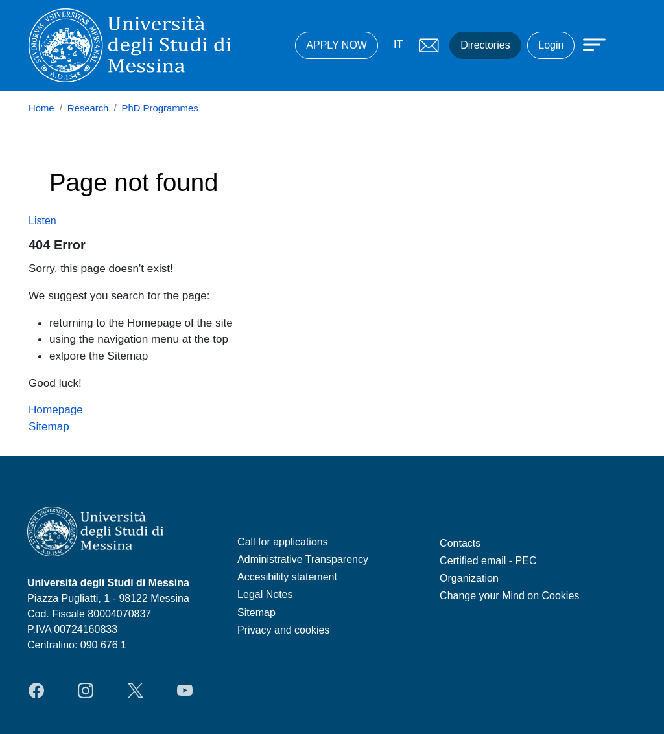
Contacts (460, 543)
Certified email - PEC (488, 560)
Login (550, 45)
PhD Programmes (160, 108)
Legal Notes (264, 594)
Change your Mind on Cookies (509, 595)
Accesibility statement (287, 576)
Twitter (135, 690)
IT (398, 44)
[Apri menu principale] (588, 43)
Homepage (56, 409)
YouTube (185, 690)
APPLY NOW (336, 45)
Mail (428, 45)
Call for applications (282, 541)
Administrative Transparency (302, 559)
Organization (469, 578)
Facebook (36, 690)
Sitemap (49, 426)
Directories (485, 45)
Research (88, 108)
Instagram (85, 690)
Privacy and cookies (283, 630)
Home (41, 108)
